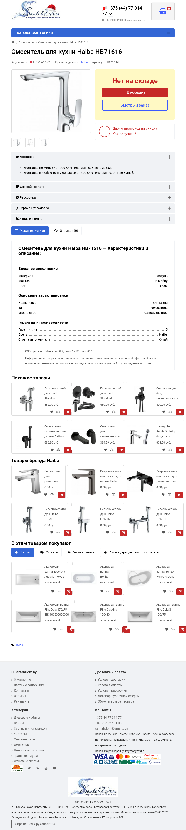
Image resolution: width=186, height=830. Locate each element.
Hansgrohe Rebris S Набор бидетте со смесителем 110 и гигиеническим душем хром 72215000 (167, 432)
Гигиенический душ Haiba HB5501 (55, 514)
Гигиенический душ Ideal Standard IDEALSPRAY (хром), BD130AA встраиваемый (55, 394)
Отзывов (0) (66, 230)
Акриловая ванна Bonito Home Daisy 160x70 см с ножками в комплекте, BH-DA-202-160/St (108, 572)
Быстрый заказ (135, 105)
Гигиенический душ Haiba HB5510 (167, 514)
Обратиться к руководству (35, 824)
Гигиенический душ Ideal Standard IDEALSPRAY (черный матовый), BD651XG (111, 394)
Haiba (19, 645)
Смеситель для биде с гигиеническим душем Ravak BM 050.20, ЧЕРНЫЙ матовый (167, 394)
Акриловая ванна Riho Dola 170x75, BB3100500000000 (56, 609)
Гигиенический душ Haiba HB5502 (111, 514)
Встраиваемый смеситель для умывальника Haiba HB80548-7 (166, 477)
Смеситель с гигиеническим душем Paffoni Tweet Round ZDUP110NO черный (55, 432)
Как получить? (124, 134)
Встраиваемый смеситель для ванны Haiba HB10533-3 (110, 477)
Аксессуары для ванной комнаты (131, 552)
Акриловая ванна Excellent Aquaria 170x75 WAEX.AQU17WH (55, 572)
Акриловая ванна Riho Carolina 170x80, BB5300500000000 (112, 610)
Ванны (23, 552)
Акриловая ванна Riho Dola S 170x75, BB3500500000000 (168, 610)
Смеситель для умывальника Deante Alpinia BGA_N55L (110, 432)
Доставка (25, 157)
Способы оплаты (30, 187)
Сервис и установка (32, 208)
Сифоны (49, 552)
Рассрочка (26, 197)
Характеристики (30, 230)
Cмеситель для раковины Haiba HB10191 (52, 477)
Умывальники (81, 552)
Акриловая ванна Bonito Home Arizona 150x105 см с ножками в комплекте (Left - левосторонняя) (167, 572)
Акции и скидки (29, 219)
